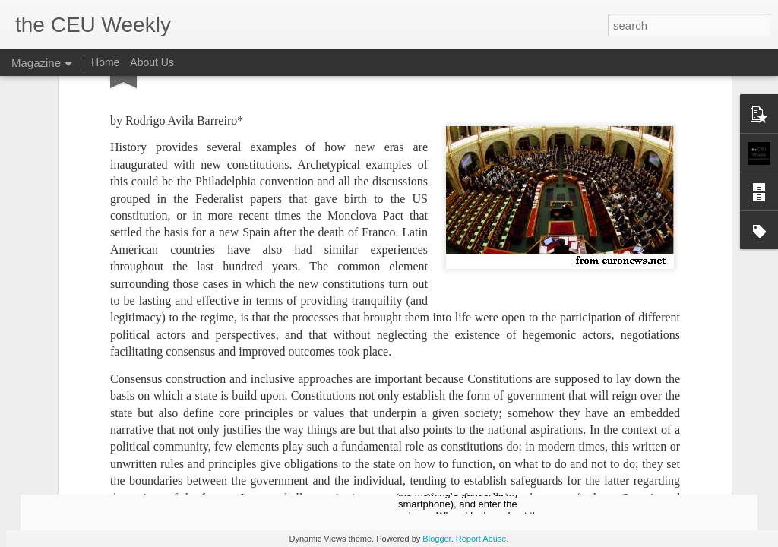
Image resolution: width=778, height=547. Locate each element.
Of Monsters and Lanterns (469, 435)
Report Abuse (481, 538)
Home (105, 62)
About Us (152, 62)
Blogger (436, 538)
